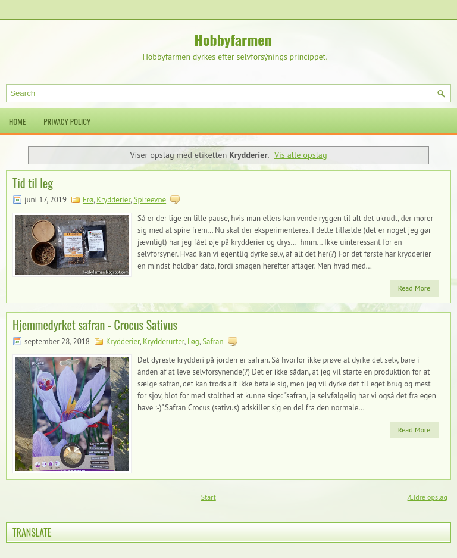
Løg (193, 341)
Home (17, 121)
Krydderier (113, 200)
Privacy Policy (66, 121)
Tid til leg (32, 183)
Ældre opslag (427, 496)
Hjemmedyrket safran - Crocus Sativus (94, 325)
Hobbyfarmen (232, 39)
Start (208, 496)
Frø (88, 200)
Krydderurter (163, 341)
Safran (212, 341)
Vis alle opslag (300, 154)
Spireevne (150, 200)
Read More (414, 287)
